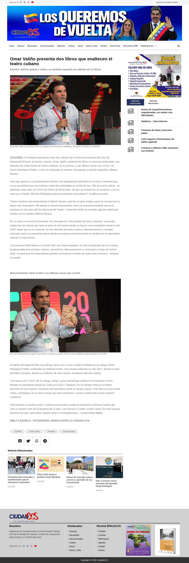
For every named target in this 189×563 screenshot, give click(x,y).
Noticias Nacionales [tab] (153, 102)
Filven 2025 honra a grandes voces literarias (48, 475)
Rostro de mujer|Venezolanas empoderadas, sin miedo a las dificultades (156, 112)
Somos (101, 550)
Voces (80, 46)
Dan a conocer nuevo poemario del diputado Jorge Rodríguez (106, 483)
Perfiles (103, 46)
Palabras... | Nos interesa (154, 121)
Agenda (101, 542)
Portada (101, 531)
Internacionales (47, 46)
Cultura (71, 46)
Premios (51, 431)
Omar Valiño (34, 431)
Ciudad (101, 546)
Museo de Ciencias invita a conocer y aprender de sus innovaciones (79, 480)
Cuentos (102, 535)
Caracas (20, 46)
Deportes (61, 46)
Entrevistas (115, 46)
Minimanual (103, 539)
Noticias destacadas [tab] (135, 102)
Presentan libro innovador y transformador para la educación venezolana (21, 479)
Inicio (11, 46)
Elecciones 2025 (130, 46)
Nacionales (32, 46)
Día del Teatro (69, 431)
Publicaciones (147, 46)
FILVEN (18, 431)
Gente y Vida (91, 46)
